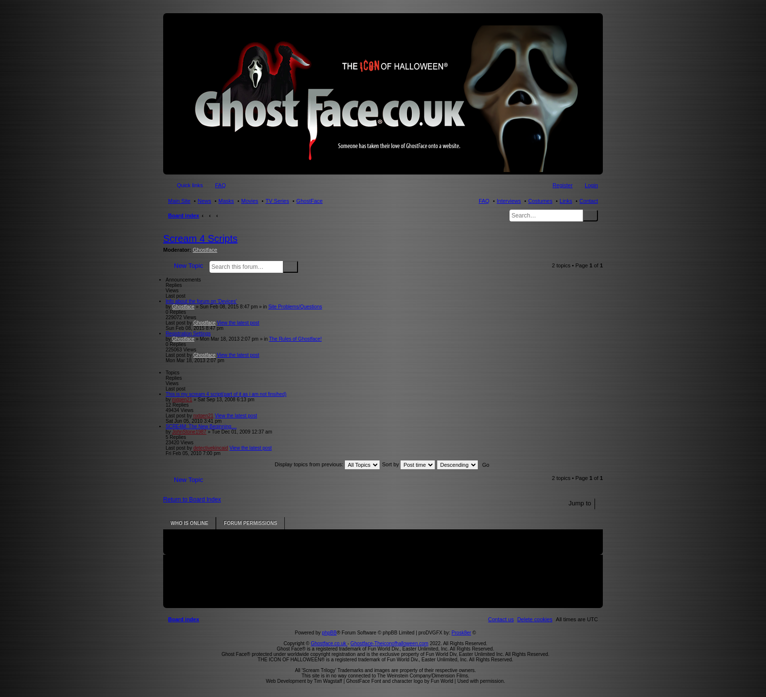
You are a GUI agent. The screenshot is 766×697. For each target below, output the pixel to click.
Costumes (540, 201)
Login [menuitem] (591, 185)
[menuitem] (535, 619)
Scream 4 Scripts (200, 238)
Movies (249, 201)
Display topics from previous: (327, 464)
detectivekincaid (210, 448)
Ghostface (205, 250)
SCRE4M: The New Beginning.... (201, 426)
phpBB (329, 632)
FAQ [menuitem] (220, 185)
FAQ (484, 201)
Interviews (509, 201)
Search (590, 215)
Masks (226, 201)
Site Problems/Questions (295, 306)
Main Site (179, 201)
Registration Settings (188, 333)
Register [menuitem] (563, 185)
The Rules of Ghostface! (295, 339)
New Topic (188, 265)
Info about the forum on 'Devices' (201, 301)
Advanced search (304, 266)
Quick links (190, 185)
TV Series (277, 201)
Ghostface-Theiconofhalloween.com (389, 643)
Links (566, 201)
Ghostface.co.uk (329, 643)
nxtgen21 (182, 399)
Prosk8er (461, 632)
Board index (183, 215)
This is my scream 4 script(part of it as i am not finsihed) (226, 394)
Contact (588, 201)
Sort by (408, 464)
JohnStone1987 (189, 432)
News (205, 201)
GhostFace (310, 201)
